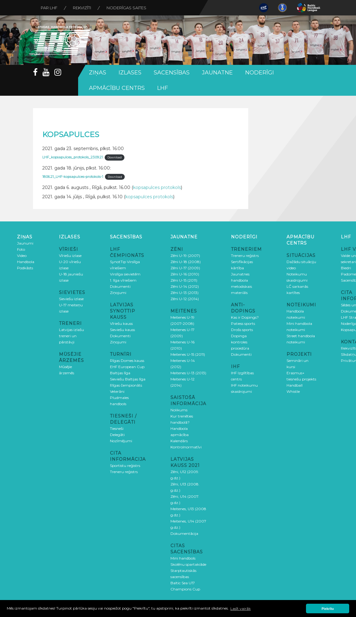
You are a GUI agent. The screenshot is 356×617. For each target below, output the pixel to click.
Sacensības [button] (172, 72)
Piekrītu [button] (328, 609)
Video (22, 255)
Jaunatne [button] (217, 72)
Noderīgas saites (126, 7)
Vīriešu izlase (70, 255)
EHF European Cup (127, 366)
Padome (348, 274)
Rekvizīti (82, 7)
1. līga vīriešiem (123, 280)
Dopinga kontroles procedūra (240, 342)
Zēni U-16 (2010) (184, 274)
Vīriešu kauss (121, 323)
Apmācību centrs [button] (117, 88)
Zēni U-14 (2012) (184, 286)
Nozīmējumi (121, 441)
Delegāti (117, 434)
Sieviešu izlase (71, 298)
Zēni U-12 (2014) (184, 298)
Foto (21, 249)
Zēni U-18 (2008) (185, 261)
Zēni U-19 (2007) (185, 255)
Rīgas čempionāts (126, 385)
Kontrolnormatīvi (186, 447)
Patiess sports (243, 323)
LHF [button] (162, 88)
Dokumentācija (184, 533)
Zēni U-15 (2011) (183, 280)
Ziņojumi (118, 292)
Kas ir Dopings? (245, 317)
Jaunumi (25, 243)
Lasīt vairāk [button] (240, 608)
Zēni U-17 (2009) (185, 268)
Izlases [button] (130, 72)
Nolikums (178, 410)
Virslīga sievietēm (125, 274)
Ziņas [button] (97, 72)
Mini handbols (182, 558)
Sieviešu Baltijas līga (127, 379)
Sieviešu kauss (122, 329)
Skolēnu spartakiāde (188, 564)
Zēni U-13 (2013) (184, 292)
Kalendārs (179, 441)
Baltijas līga (120, 373)
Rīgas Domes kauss (127, 360)
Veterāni (117, 391)
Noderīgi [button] (259, 72)
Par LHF (49, 7)
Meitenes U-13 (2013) (188, 373)
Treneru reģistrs (124, 471)
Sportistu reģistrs (125, 465)
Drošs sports (242, 329)
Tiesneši (117, 428)
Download (114, 157)
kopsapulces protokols (157, 187)
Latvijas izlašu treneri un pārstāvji (71, 335)
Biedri (346, 268)
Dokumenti (120, 286)
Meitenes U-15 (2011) (187, 354)
